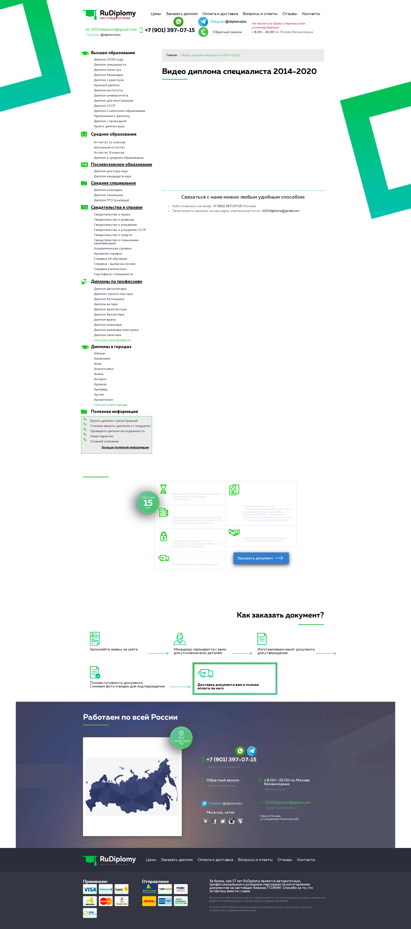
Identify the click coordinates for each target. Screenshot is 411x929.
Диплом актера (106, 304)
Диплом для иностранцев (113, 100)
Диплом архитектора (110, 309)
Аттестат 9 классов (109, 152)
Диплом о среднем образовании (118, 158)
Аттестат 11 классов (109, 142)
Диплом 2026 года (108, 59)
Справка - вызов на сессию (114, 264)
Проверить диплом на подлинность (117, 431)
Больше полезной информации (125, 447)
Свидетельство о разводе (114, 219)
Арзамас (100, 384)
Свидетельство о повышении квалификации (116, 242)
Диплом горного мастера (113, 294)
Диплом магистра (107, 70)
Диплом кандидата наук (112, 176)
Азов (97, 363)
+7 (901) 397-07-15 (170, 30)
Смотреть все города (110, 405)
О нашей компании (104, 441)
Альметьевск (104, 369)
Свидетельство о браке (112, 214)
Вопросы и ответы (260, 14)
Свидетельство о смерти (113, 235)
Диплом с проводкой (110, 121)
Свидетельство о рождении (115, 225)
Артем (99, 394)
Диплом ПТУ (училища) (111, 200)
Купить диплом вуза (109, 126)
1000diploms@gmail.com (114, 29)
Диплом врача (105, 319)
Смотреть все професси (112, 340)
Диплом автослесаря (110, 289)
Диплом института (108, 90)
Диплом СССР (104, 106)
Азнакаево (102, 358)
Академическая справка (112, 248)
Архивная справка (108, 253)
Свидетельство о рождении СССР (120, 230)
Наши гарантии (101, 436)
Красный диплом (107, 85)
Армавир (101, 389)
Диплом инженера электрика (116, 330)
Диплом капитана (107, 335)
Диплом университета (111, 95)
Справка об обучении (110, 259)
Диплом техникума (108, 195)
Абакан (99, 353)
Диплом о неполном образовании (119, 111)
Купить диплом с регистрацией (114, 421)
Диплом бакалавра (108, 75)
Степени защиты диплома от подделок (120, 426)
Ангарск (100, 379)
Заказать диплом (182, 14)
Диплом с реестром (109, 80)
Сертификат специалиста (113, 274)
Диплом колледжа (108, 190)
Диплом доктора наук (111, 171)
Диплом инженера (108, 325)
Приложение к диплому (112, 116)
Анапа (98, 374)
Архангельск (103, 399)
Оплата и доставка (220, 14)
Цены (156, 14)
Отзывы (289, 14)
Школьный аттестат (109, 147)
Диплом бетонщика (109, 299)
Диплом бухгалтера (109, 314)
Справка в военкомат (110, 269)
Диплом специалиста (110, 64)
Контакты (311, 14)
